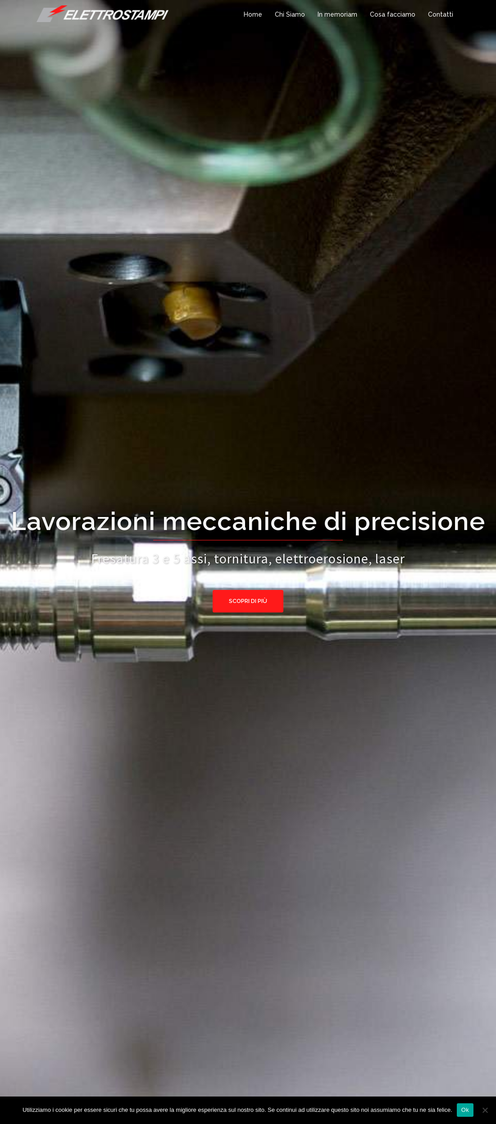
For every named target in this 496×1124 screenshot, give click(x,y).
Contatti (440, 14)
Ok (465, 1109)
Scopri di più (248, 601)
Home (253, 14)
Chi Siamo (290, 14)
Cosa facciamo (392, 14)
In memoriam (337, 14)
